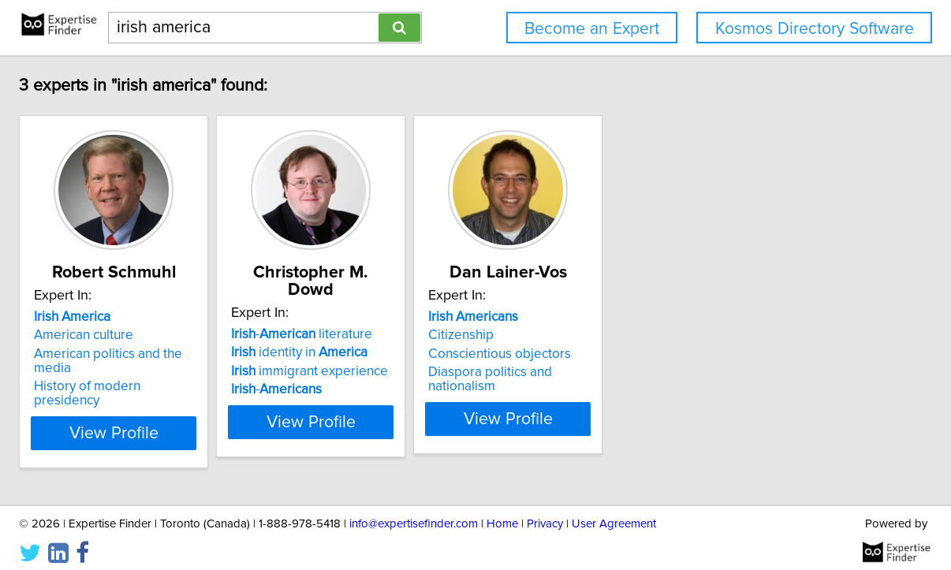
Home (502, 513)
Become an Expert (591, 28)
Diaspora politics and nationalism (706, 389)
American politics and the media (230, 371)
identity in (440, 352)
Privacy (545, 513)
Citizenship (641, 352)
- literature (442, 334)
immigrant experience (450, 371)
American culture (185, 352)
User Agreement (614, 513)
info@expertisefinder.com (413, 513)
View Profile (235, 421)
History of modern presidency (223, 389)
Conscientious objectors (680, 371)
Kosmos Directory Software (814, 28)
